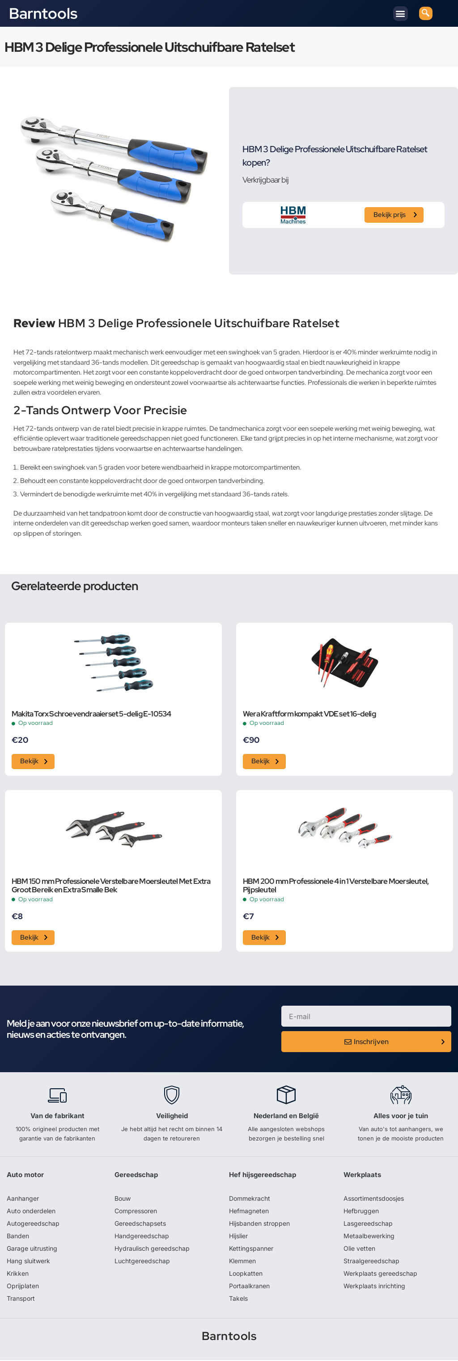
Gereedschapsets (140, 1224)
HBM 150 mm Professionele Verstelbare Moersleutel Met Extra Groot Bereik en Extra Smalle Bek (111, 886)
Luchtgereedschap (142, 1261)
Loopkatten (246, 1274)
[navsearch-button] (426, 13)
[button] (400, 13)
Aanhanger (23, 1199)
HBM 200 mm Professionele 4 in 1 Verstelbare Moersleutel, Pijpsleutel (335, 886)
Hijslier (238, 1236)
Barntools (43, 13)
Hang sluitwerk (28, 1261)
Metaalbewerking (369, 1236)
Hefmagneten (249, 1211)
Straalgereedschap (371, 1261)
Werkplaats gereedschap (380, 1274)
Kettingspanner (251, 1249)
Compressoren (135, 1211)
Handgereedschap (141, 1236)
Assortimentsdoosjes (374, 1199)
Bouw (122, 1199)
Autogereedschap (33, 1224)
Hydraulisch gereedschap (152, 1249)
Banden (18, 1236)
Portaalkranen (249, 1286)
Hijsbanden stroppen (259, 1224)
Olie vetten (359, 1249)
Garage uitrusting (32, 1249)
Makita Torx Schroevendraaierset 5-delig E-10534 (91, 714)
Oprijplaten (23, 1286)
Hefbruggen (361, 1211)
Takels (238, 1299)
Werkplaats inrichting (374, 1286)
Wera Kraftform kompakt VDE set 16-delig (309, 714)
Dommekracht (249, 1199)
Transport (21, 1299)
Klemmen (242, 1261)
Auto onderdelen (31, 1211)
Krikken (18, 1274)
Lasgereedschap (368, 1224)
